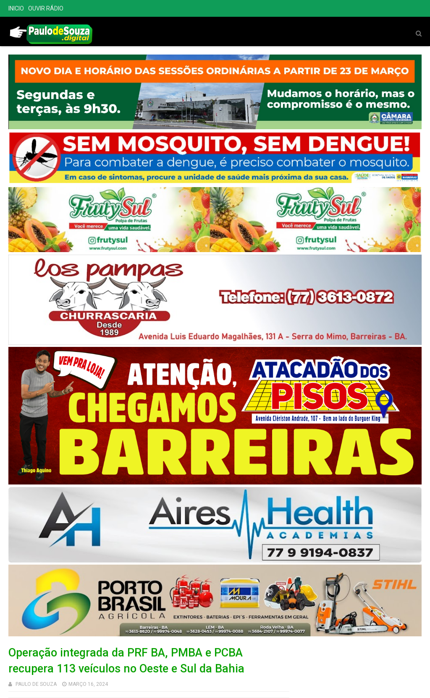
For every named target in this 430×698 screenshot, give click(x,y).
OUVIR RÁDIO (45, 8)
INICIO (16, 8)
